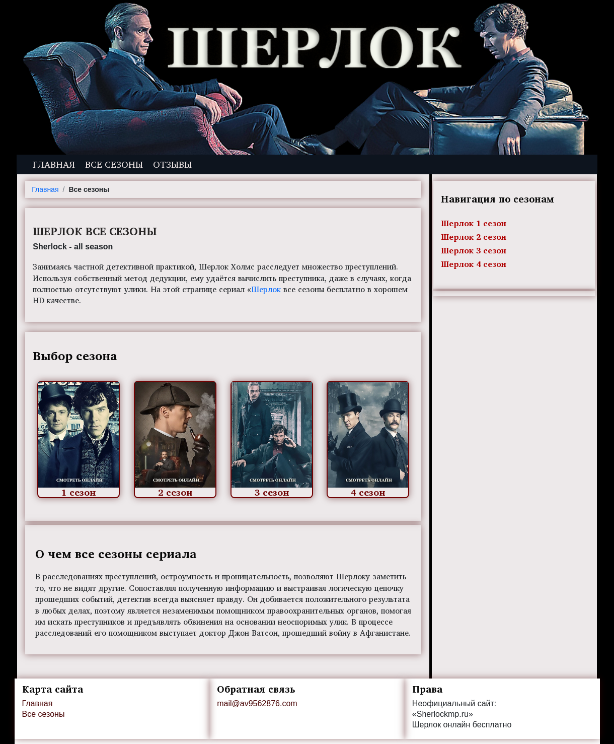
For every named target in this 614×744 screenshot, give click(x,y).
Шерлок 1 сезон (473, 223)
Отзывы (172, 164)
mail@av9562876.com (257, 703)
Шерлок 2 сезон (473, 236)
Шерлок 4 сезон (473, 263)
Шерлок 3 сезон (473, 250)
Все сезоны (114, 164)
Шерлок (266, 289)
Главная (54, 164)
